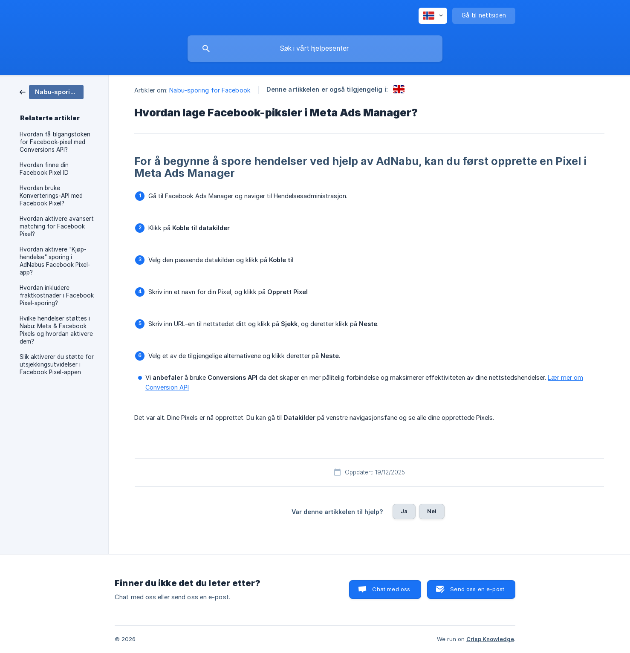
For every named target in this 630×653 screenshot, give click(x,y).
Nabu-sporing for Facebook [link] (210, 90)
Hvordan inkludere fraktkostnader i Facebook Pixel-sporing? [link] (57, 295)
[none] (433, 16)
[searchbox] (315, 48)
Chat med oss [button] (391, 589)
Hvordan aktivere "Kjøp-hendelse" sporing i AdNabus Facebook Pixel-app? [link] (55, 261)
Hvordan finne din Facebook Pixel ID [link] (44, 169)
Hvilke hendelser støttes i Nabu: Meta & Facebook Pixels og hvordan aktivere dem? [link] (56, 330)
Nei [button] (431, 511)
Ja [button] (404, 511)
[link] (52, 91)
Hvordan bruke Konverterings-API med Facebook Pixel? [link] (51, 196)
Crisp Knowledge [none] (490, 639)
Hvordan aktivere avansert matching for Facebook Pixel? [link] (57, 226)
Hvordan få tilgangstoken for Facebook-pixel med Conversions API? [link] (55, 142)
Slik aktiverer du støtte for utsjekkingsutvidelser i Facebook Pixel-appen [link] (57, 364)
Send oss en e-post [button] (477, 589)
